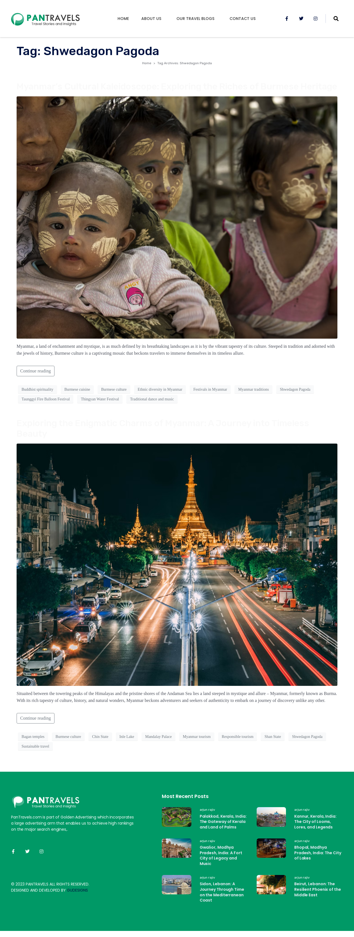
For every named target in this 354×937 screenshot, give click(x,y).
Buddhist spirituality (37, 389)
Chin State (100, 737)
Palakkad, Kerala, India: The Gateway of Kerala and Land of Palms (223, 822)
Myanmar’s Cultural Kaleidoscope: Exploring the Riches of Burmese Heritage (177, 86)
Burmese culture (114, 389)
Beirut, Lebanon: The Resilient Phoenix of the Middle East (317, 890)
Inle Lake (126, 737)
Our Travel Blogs (195, 18)
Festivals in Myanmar (210, 389)
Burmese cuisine (77, 389)
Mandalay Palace (158, 737)
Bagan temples (33, 737)
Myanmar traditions (253, 389)
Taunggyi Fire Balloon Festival (46, 399)
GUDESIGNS (77, 890)
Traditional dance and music (152, 399)
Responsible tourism (238, 737)
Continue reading (35, 371)
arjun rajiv (207, 810)
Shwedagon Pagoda (295, 389)
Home (123, 18)
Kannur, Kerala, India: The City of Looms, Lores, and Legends (315, 822)
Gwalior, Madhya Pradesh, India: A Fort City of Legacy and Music (221, 856)
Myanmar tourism (197, 737)
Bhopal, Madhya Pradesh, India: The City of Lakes (317, 853)
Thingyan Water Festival (100, 399)
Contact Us (243, 18)
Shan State (272, 737)
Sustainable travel (35, 746)
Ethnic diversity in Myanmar (160, 389)
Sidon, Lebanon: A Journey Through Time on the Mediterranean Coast (222, 893)
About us (151, 18)
